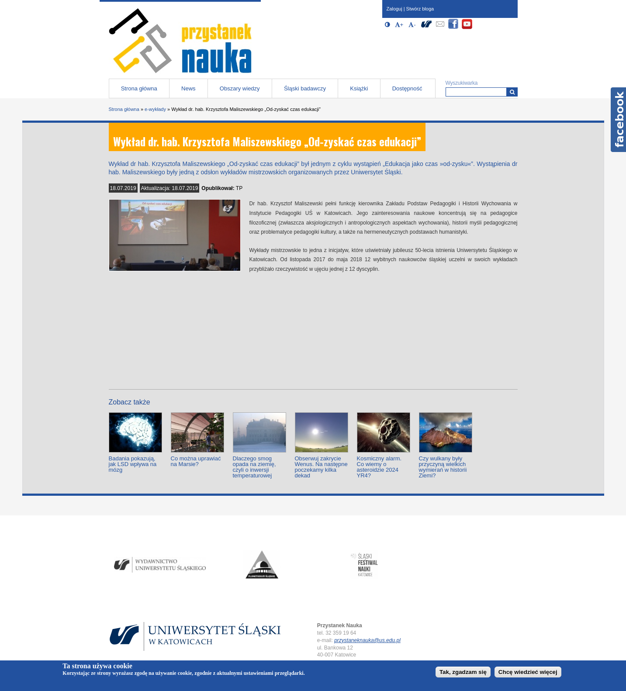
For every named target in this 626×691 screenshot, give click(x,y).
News (188, 88)
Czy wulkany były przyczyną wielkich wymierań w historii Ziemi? (443, 467)
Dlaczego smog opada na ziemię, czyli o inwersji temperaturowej (254, 467)
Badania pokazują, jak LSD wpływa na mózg (133, 464)
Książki (359, 88)
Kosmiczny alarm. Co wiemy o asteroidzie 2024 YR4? (379, 467)
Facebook (618, 119)
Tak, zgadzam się (463, 672)
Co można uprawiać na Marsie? (196, 461)
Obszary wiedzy (240, 88)
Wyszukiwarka (462, 83)
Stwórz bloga (420, 8)
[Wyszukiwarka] (512, 92)
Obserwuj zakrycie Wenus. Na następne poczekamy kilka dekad (321, 467)
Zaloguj (394, 8)
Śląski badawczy (305, 88)
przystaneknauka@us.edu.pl (367, 640)
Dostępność (407, 88)
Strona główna (139, 88)
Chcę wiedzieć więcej (527, 672)
